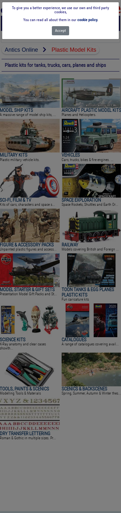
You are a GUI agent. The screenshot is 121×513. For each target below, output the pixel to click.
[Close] (60, 30)
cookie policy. (87, 20)
